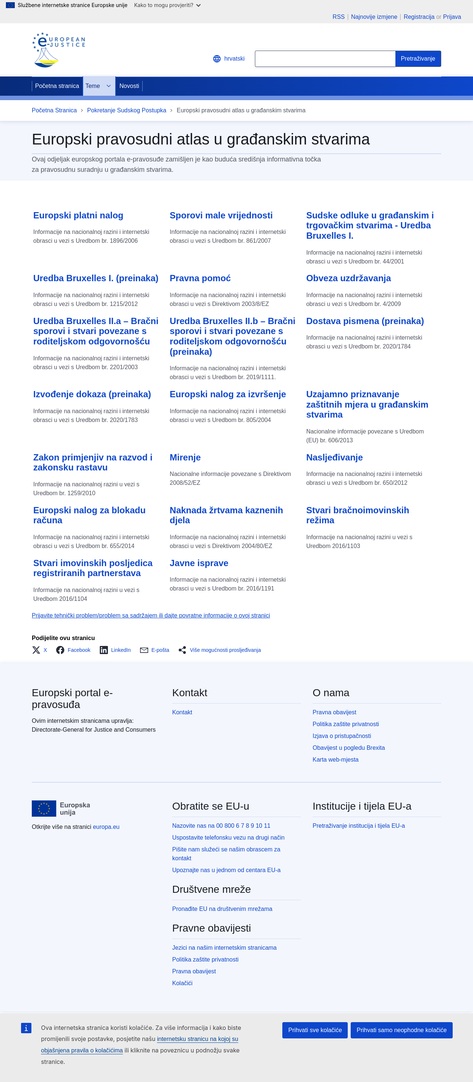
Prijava (452, 17)
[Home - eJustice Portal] (58, 50)
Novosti (129, 86)
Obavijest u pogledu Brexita (349, 748)
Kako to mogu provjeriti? (167, 5)
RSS (339, 17)
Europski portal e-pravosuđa (72, 698)
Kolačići (182, 983)
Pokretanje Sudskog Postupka (126, 110)
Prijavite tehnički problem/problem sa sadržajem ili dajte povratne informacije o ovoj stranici (151, 615)
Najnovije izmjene (374, 17)
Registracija (419, 17)
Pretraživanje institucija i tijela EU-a (359, 826)
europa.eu (106, 827)
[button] (41, 650)
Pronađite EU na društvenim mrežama (222, 909)
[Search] (418, 59)
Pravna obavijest (334, 712)
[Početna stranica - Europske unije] (61, 808)
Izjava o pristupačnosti (342, 736)
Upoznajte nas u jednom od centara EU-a (226, 870)
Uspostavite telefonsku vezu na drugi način (228, 837)
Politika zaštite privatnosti (346, 724)
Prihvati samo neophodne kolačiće (402, 1030)
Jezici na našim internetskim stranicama (224, 948)
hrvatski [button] (228, 58)
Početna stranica (57, 86)
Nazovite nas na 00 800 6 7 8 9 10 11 (221, 826)
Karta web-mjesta (336, 759)
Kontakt (182, 712)
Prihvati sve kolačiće (315, 1030)
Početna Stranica (54, 110)
